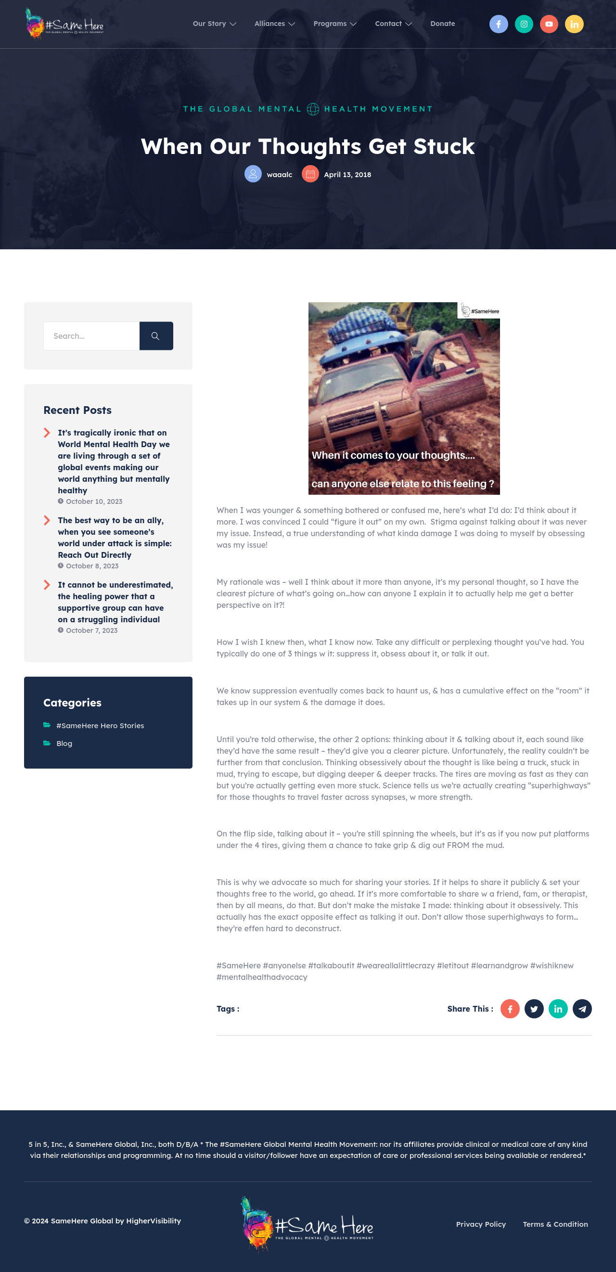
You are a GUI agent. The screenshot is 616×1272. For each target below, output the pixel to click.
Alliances (248, 23)
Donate (440, 23)
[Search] (156, 336)
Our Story (180, 23)
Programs (317, 23)
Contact (383, 23)
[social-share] (510, 1008)
